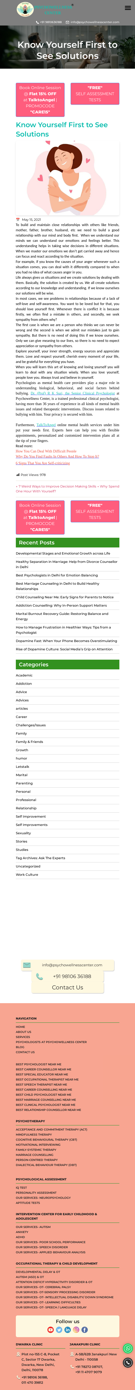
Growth (22, 750)
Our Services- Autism (33, 1368)
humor (21, 758)
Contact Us (67, 1128)
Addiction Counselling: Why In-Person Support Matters (61, 605)
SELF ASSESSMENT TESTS (95, 93)
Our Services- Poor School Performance (50, 1383)
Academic (24, 675)
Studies (22, 850)
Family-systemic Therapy (36, 1291)
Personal (23, 792)
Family (21, 733)
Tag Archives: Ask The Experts (40, 858)
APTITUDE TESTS (28, 1344)
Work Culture (27, 875)
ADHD (20, 1378)
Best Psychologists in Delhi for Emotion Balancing (57, 575)
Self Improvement (31, 816)
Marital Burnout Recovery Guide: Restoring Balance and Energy (62, 616)
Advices (22, 700)
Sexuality (23, 833)
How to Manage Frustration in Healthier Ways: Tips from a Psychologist (63, 630)
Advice (21, 692)
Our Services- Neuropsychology (43, 1339)
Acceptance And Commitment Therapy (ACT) (51, 1270)
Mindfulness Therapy (34, 1275)
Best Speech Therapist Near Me (41, 1225)
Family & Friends (29, 742)
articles (22, 708)
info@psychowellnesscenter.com (95, 22)
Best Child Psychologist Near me (43, 1235)
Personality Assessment (36, 1334)
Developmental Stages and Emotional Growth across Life (63, 553)
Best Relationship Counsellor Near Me (48, 1251)
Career (21, 717)
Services (23, 1178)
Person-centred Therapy (37, 1301)
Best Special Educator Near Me (42, 1215)
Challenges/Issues (31, 725)
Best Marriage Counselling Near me (46, 1241)
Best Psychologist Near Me (38, 1205)
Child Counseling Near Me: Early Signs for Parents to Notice (65, 597)
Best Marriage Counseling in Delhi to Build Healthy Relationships (57, 586)
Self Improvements (32, 825)
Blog (20, 1188)
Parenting (24, 783)
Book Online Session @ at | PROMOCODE (40, 99)
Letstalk (22, 767)
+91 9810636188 (51, 22)
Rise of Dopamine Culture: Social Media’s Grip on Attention (64, 649)
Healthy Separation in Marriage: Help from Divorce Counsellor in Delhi (67, 564)
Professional (26, 800)
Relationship (26, 808)
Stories (21, 841)
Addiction (24, 684)
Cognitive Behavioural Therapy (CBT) (46, 1280)
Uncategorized (28, 866)
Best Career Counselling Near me (44, 1230)
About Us (23, 1173)
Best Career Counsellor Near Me (43, 1210)
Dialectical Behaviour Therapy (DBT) (46, 1306)
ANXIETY (22, 1373)
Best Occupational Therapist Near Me (47, 1220)
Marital (21, 775)
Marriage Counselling (34, 1296)
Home (20, 1168)
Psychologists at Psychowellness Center (51, 1183)
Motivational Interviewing (38, 1286)
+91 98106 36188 (72, 1117)
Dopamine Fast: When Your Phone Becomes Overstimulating (66, 641)
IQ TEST (21, 1328)
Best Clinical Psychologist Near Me (45, 1246)
